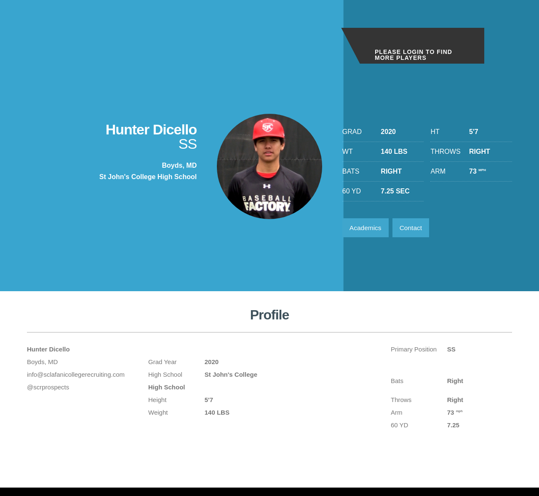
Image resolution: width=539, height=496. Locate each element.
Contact (413, 228)
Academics (366, 228)
